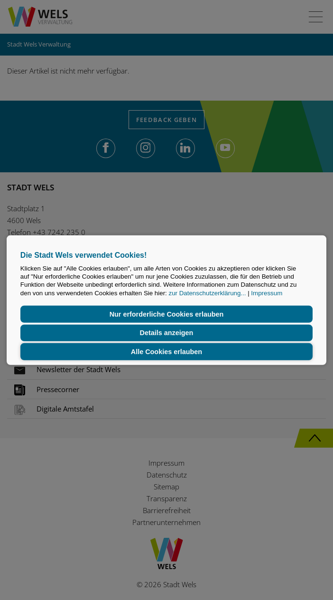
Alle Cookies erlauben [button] (166, 352)
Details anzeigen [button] (167, 333)
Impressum (266, 292)
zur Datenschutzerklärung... (207, 292)
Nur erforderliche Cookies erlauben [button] (167, 314)
